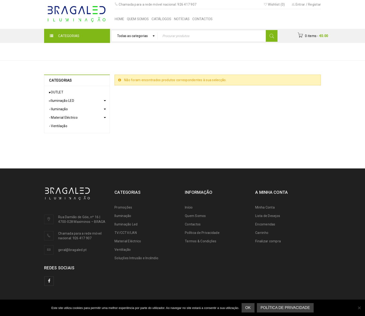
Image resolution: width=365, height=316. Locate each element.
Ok (248, 308)
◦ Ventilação (58, 126)
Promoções (123, 207)
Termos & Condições (201, 241)
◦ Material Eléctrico (63, 117)
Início (211, 51)
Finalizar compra (268, 241)
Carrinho (261, 233)
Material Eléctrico (127, 241)
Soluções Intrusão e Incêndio (136, 258)
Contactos (193, 224)
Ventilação (122, 249)
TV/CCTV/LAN (125, 233)
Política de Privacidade (202, 233)
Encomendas (265, 224)
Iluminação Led (126, 224)
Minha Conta (265, 207)
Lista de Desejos (267, 216)
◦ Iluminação (58, 109)
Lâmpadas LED (274, 51)
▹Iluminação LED (238, 51)
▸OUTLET (56, 92)
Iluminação (122, 216)
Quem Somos (195, 216)
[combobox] (134, 36)
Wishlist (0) (274, 4)
